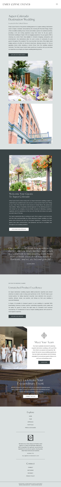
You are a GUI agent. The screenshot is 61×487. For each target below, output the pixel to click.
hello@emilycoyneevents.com (30, 455)
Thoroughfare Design (36, 484)
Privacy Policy (30, 476)
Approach (30, 421)
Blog (34, 483)
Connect (30, 467)
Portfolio (30, 424)
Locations (39, 483)
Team (30, 419)
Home (30, 416)
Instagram (30, 470)
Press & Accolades (30, 427)
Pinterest (30, 473)
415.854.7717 (30, 453)
